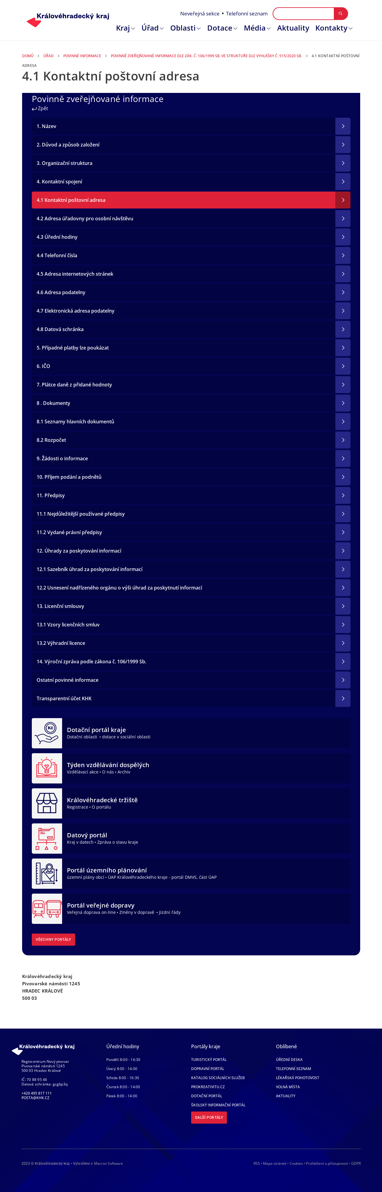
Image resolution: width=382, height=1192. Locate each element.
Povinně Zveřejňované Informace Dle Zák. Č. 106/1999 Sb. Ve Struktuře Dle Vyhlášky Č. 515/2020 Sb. (206, 55)
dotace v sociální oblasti (126, 737)
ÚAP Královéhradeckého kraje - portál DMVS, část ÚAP (162, 877)
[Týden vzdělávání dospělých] (47, 767)
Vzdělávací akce (82, 772)
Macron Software (108, 1163)
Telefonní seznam (247, 13)
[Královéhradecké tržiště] (47, 803)
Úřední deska (289, 1059)
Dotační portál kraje (96, 730)
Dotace (219, 28)
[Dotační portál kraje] (47, 732)
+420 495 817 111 (37, 1093)
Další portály (209, 1117)
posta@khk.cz (35, 1097)
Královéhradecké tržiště (102, 800)
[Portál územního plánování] (47, 873)
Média (255, 28)
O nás (108, 772)
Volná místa (288, 1086)
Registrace (77, 807)
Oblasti (183, 28)
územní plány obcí (85, 877)
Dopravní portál (207, 1068)
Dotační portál (206, 1095)
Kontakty (331, 28)
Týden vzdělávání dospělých (108, 765)
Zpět (40, 108)
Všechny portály (53, 940)
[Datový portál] (47, 838)
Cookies (296, 1163)
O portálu (101, 807)
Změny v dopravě (137, 912)
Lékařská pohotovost (297, 1077)
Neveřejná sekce (200, 13)
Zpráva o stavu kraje (117, 842)
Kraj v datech (80, 842)
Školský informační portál (218, 1105)
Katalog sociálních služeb (218, 1077)
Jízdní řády (170, 912)
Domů (28, 55)
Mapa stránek (274, 1163)
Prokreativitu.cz (208, 1086)
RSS (257, 1163)
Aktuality (293, 28)
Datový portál (87, 835)
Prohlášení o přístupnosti (327, 1163)
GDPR (356, 1163)
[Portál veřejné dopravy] (47, 908)
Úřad (150, 28)
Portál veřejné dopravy (101, 905)
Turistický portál (209, 1059)
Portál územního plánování (107, 870)
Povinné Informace (82, 55)
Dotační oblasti (82, 737)
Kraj (123, 28)
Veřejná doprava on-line (91, 912)
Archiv (124, 772)
